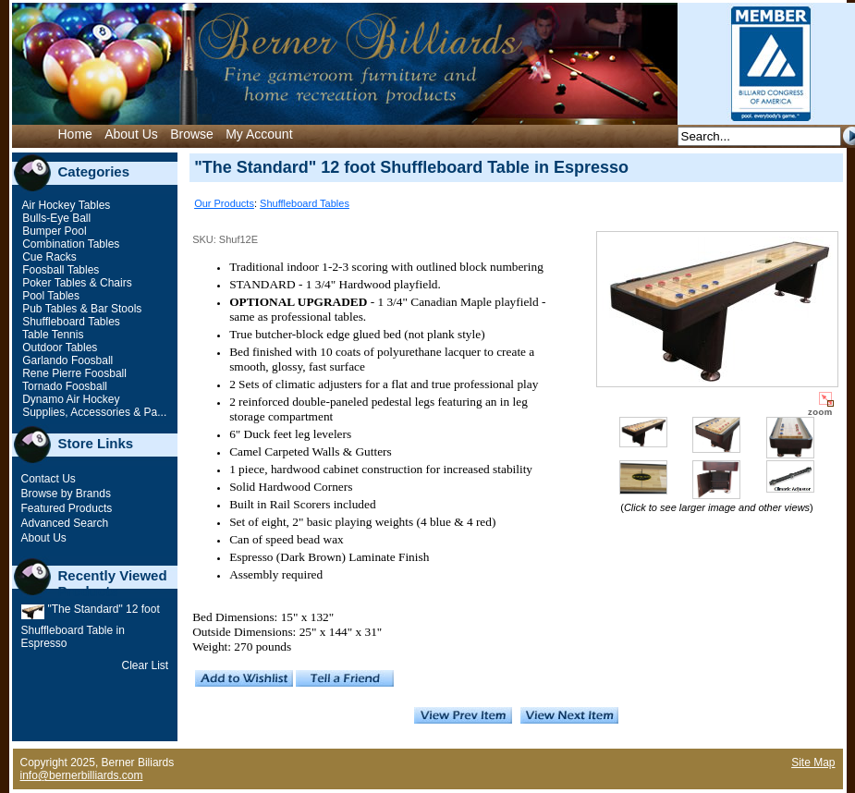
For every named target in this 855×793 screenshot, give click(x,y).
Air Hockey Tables (65, 205)
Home (75, 134)
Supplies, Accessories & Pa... (92, 412)
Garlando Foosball (66, 360)
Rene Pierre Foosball (73, 373)
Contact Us (48, 478)
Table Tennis (51, 334)
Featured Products (67, 508)
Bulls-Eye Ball (55, 218)
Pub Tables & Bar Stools (80, 308)
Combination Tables (69, 244)
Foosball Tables (59, 269)
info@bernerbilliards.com (81, 775)
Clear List (145, 665)
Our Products (224, 203)
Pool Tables (49, 295)
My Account (259, 134)
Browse (192, 134)
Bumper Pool (53, 231)
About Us (131, 134)
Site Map (813, 762)
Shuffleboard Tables (69, 321)
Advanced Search (65, 523)
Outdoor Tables (58, 347)
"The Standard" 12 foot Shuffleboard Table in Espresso (90, 626)
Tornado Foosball (63, 386)
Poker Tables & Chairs (75, 282)
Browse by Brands (66, 493)
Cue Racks (48, 256)
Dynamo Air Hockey (69, 399)
